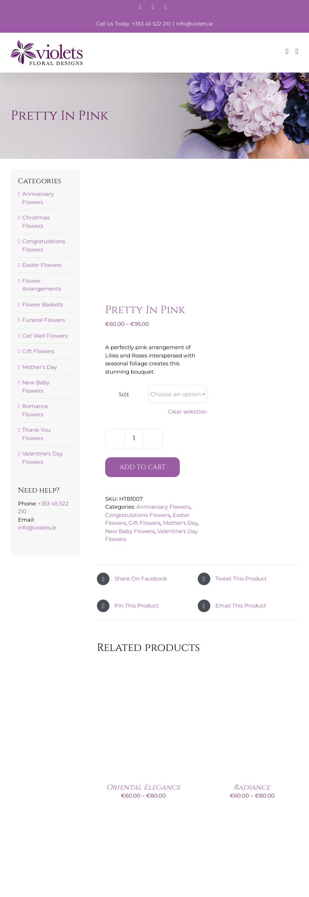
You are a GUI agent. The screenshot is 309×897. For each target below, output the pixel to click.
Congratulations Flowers (137, 515)
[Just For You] (143, 835)
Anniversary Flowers (163, 506)
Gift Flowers (144, 522)
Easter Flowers (41, 265)
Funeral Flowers (43, 319)
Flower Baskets (42, 304)
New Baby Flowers (130, 531)
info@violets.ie (194, 23)
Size (124, 394)
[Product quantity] (134, 438)
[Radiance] (252, 665)
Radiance (252, 787)
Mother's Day (180, 522)
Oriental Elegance (143, 787)
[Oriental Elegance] (143, 665)
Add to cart (142, 467)
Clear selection (187, 411)
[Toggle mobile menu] (296, 51)
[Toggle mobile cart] (287, 51)
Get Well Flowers (44, 335)
